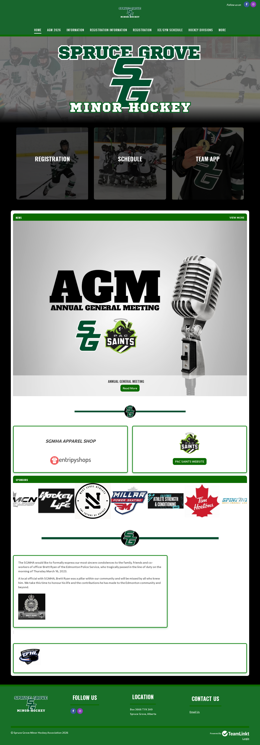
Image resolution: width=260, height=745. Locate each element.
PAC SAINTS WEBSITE (189, 461)
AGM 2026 (54, 30)
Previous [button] (19, 499)
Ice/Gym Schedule (170, 30)
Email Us (195, 711)
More (222, 30)
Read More (130, 388)
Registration (142, 30)
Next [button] (240, 499)
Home (37, 30)
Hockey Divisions (200, 30)
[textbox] (130, 409)
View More (236, 217)
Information (75, 30)
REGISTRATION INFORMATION (108, 30)
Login (245, 738)
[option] (57, 501)
